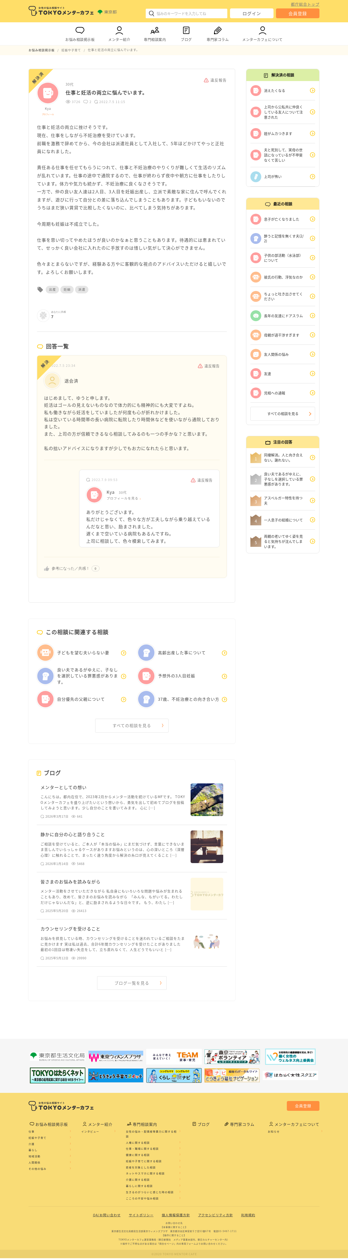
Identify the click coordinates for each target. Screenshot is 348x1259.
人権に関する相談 (138, 1143)
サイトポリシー (141, 1215)
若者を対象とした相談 (141, 1168)
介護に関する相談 (138, 1180)
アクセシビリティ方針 (215, 1215)
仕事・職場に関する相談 (142, 1149)
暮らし (33, 1151)
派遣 (81, 289)
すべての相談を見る (132, 725)
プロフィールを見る (122, 498)
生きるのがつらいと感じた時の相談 (150, 1193)
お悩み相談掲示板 (80, 33)
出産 (52, 289)
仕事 (32, 1132)
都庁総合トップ (305, 4)
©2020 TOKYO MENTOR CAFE (174, 1254)
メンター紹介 (119, 33)
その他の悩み (37, 1169)
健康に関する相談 (138, 1156)
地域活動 (35, 1157)
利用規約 (248, 1215)
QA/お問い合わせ (107, 1215)
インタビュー (90, 1132)
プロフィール (48, 113)
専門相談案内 (155, 33)
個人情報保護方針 (176, 1215)
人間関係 (35, 1163)
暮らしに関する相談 (139, 1187)
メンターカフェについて (262, 33)
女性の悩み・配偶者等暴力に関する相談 (151, 1134)
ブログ (186, 33)
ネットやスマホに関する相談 (145, 1174)
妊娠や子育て (37, 1138)
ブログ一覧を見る (131, 984)
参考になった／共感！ (71, 568)
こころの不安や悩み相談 (142, 1199)
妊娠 (67, 289)
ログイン (252, 13)
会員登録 (297, 13)
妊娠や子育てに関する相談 (144, 1162)
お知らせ (274, 1132)
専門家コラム (218, 33)
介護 (32, 1144)
